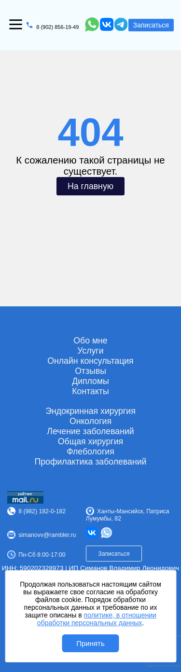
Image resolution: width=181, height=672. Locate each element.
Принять (90, 643)
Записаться (151, 25)
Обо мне (90, 340)
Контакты (90, 391)
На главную (90, 186)
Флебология (90, 451)
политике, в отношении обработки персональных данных (96, 619)
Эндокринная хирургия (90, 411)
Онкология (90, 421)
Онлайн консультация (90, 361)
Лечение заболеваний (90, 431)
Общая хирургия (90, 441)
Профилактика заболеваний (91, 461)
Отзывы (90, 371)
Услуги (90, 351)
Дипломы (90, 381)
